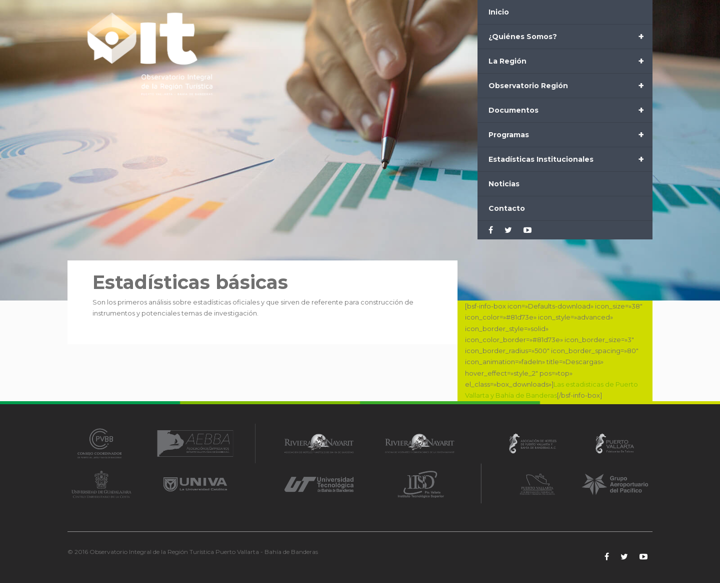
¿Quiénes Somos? (570, 37)
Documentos (570, 110)
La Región (570, 61)
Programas (570, 135)
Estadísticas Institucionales (570, 159)
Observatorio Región (570, 86)
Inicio (498, 12)
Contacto (506, 208)
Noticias (504, 183)
